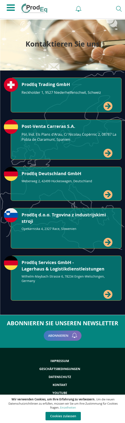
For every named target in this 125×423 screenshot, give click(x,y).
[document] (63, 408)
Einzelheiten (68, 407)
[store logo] (44, 8)
